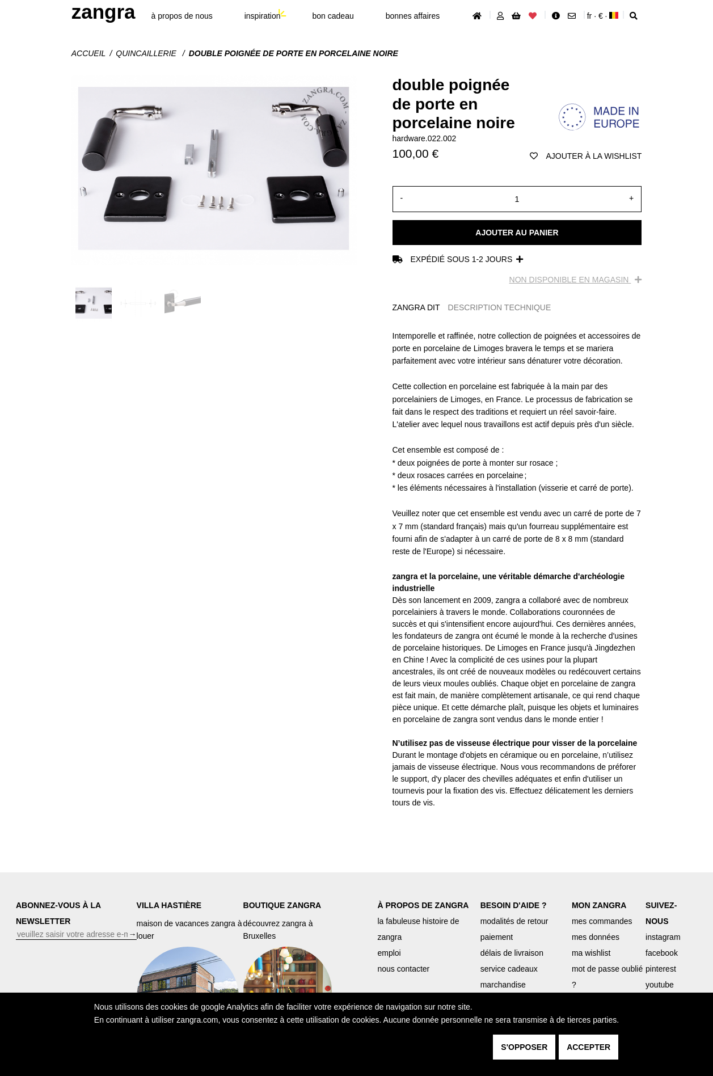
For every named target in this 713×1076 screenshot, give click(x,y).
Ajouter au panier (516, 232)
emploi (388, 952)
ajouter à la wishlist (586, 156)
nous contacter (403, 968)
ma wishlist (591, 952)
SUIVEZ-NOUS (661, 913)
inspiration (262, 15)
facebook (662, 952)
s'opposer (524, 1047)
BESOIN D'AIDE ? (513, 905)
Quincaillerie (147, 53)
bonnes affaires (413, 15)
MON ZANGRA (599, 905)
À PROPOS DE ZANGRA (423, 905)
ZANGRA (103, 12)
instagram (663, 937)
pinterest (661, 968)
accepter (588, 1047)
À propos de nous (182, 15)
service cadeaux (509, 968)
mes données (595, 937)
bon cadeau (333, 15)
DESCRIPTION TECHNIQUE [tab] (499, 307)
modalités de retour (514, 921)
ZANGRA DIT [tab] (416, 307)
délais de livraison (511, 952)
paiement (496, 937)
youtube (660, 984)
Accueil (88, 53)
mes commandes (602, 921)
